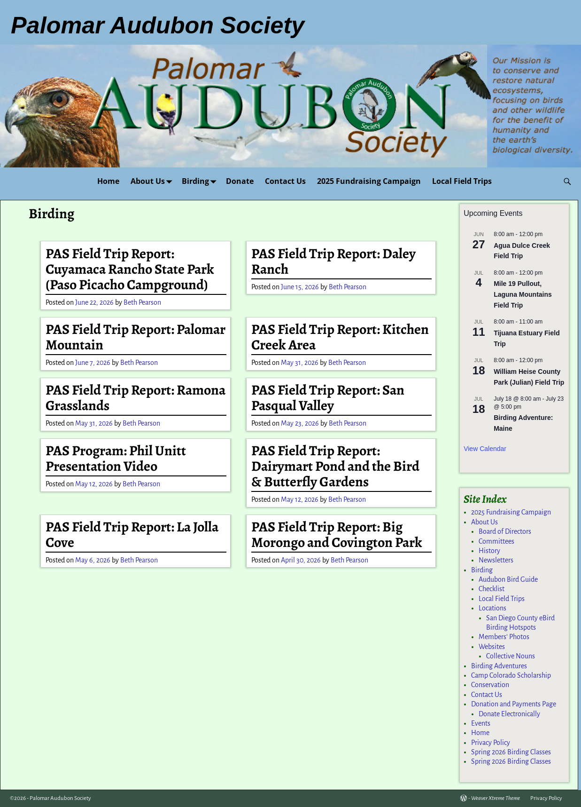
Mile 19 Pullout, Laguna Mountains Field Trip (523, 294)
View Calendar (485, 448)
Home (108, 181)
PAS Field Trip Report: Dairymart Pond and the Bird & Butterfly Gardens (335, 466)
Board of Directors (505, 531)
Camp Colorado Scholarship (511, 675)
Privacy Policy (490, 742)
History (489, 550)
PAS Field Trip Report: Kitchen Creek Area (340, 337)
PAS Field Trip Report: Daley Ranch (333, 261)
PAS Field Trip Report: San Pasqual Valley (327, 397)
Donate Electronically (509, 714)
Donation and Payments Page (513, 704)
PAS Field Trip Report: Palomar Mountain (135, 337)
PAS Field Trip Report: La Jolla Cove (132, 534)
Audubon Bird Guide (508, 579)
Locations (492, 608)
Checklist (491, 589)
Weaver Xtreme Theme (495, 798)
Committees (496, 541)
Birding (201, 181)
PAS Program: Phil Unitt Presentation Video (116, 458)
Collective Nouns (510, 656)
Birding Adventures (499, 666)
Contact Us (285, 181)
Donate (240, 181)
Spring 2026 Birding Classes (511, 752)
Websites (492, 646)
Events (480, 723)
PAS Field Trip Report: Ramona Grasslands (135, 397)
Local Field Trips (462, 181)
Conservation (490, 684)
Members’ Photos (504, 637)
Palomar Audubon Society (60, 798)
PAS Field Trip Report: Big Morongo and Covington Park (336, 534)
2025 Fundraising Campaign (369, 181)
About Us (153, 181)
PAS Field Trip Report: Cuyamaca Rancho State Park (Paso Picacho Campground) (130, 269)
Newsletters (496, 560)
